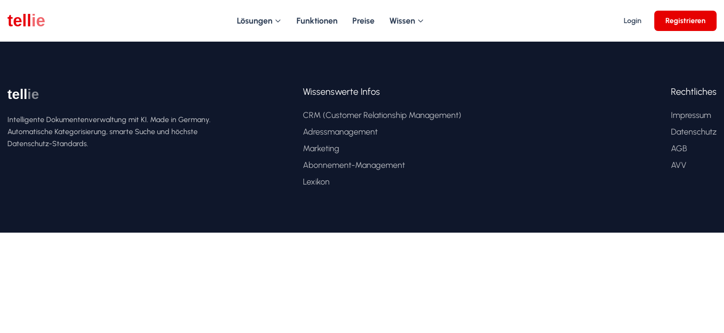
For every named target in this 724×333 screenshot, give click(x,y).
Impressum (691, 115)
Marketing (321, 148)
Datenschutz (694, 132)
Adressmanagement (340, 132)
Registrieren (685, 20)
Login (632, 20)
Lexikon (316, 182)
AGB (679, 148)
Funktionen (317, 21)
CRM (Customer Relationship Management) (382, 115)
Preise (363, 21)
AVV (679, 165)
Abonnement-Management (354, 165)
